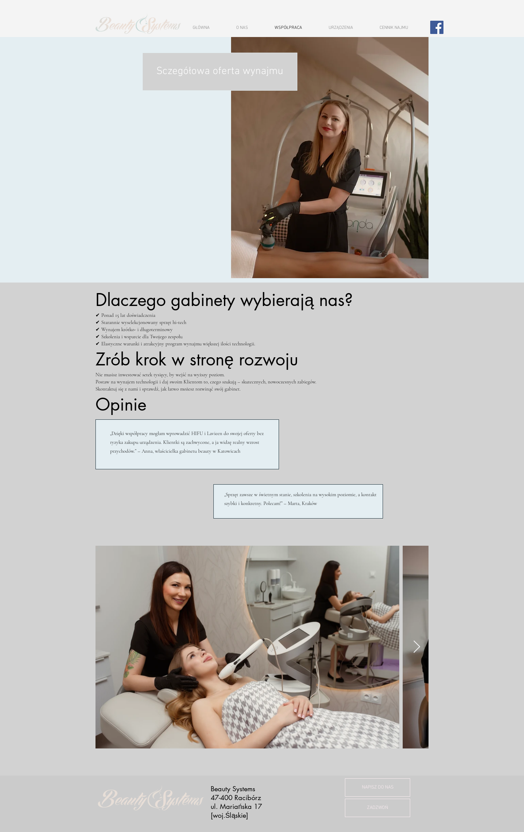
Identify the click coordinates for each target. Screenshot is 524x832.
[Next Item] (417, 647)
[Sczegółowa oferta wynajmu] (219, 72)
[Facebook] (436, 27)
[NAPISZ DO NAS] (377, 787)
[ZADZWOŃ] (377, 808)
